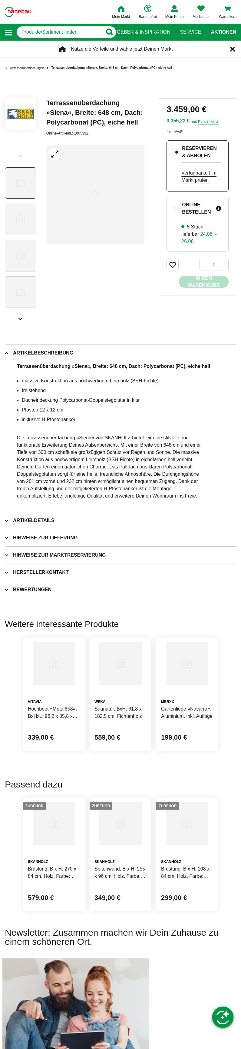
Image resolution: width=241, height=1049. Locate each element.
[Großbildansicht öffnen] (95, 194)
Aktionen (223, 32)
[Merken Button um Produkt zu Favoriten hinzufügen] (173, 265)
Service (190, 32)
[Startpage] (18, 12)
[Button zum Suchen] (108, 32)
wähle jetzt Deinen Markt (146, 49)
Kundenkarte (208, 121)
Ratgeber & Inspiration (138, 32)
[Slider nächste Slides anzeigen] (20, 316)
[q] (59, 32)
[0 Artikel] (214, 265)
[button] (8, 32)
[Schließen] (232, 49)
